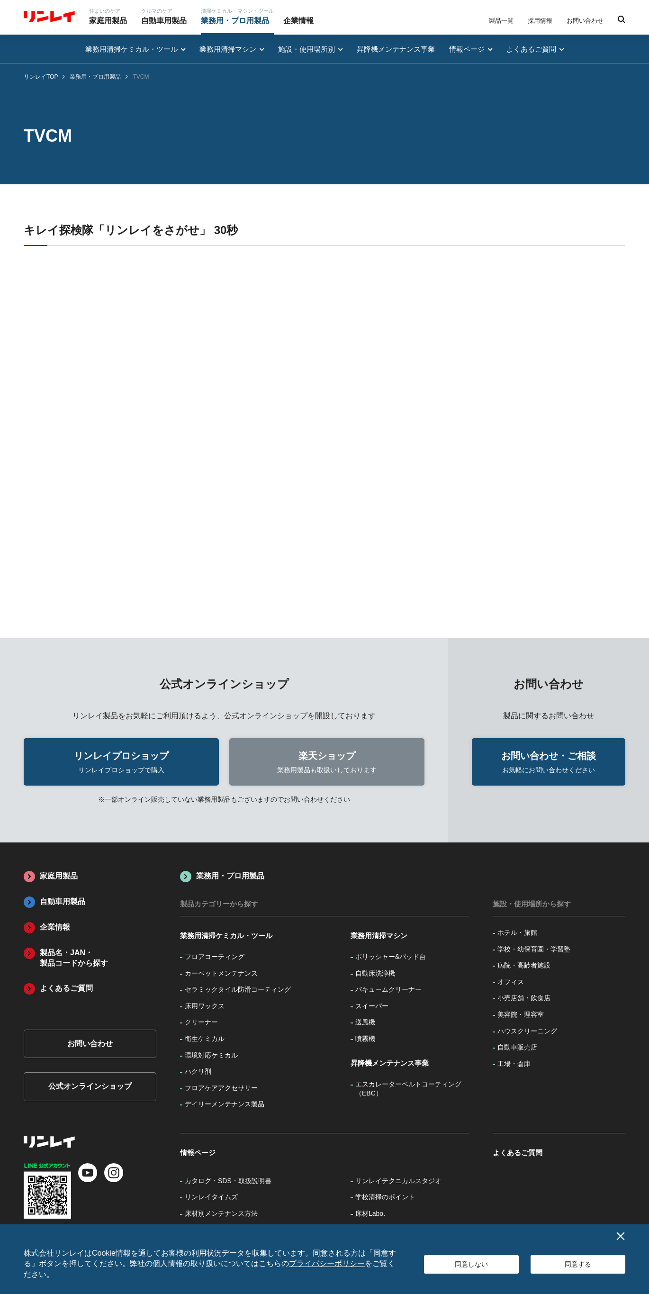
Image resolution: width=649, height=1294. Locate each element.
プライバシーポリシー (327, 1263)
